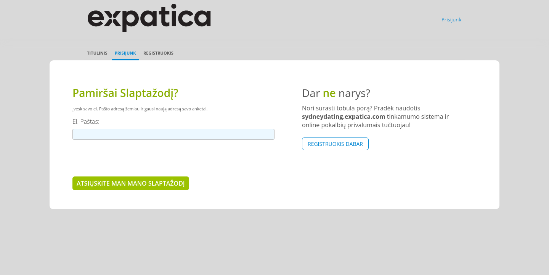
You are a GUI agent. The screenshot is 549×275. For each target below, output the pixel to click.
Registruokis (158, 53)
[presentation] (130, 158)
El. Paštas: (86, 121)
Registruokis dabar (335, 143)
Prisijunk (451, 19)
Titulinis (97, 53)
